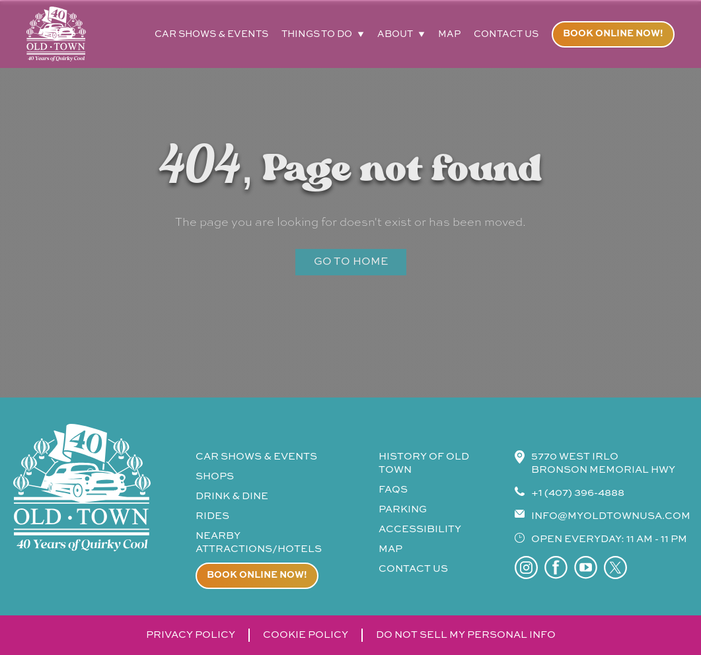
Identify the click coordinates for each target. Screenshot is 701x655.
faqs (393, 490)
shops (215, 476)
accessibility (420, 529)
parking (403, 509)
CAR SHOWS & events (256, 457)
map (449, 34)
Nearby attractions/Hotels (259, 542)
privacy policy (190, 635)
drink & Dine (232, 496)
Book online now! (613, 33)
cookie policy (305, 635)
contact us (506, 34)
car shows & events (211, 34)
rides (212, 516)
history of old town (424, 463)
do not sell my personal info (466, 635)
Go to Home (351, 262)
